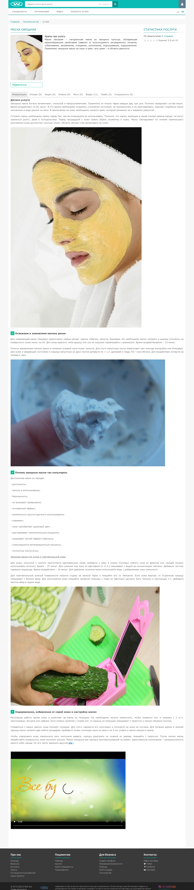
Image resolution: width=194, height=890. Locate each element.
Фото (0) (78, 94)
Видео (60, 12)
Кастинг (58, 863)
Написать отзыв (80, 12)
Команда (15, 860)
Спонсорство (105, 872)
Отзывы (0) (35, 94)
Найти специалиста (64, 866)
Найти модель (105, 869)
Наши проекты (17, 875)
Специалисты (19, 12)
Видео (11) (92, 94)
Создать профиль (107, 860)
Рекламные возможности (111, 863)
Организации (42, 12)
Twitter (148, 863)
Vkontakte (149, 869)
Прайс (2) (106, 94)
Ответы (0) (64, 94)
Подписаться (19, 84)
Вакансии (15, 863)
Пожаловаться (61, 869)
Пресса (14, 869)
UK (178, 12)
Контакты (15, 866)
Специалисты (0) (124, 94)
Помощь (59, 860)
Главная (15, 21)
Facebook (149, 866)
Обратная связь (151, 860)
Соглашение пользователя (23, 872)
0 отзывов (167, 36)
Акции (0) (50, 94)
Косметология (31, 21)
